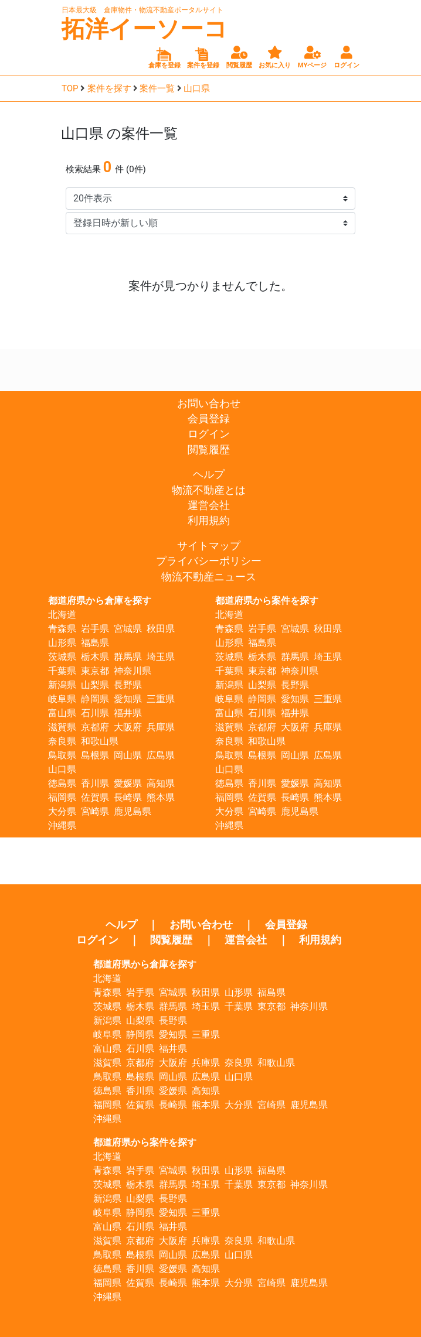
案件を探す (109, 88)
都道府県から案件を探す (266, 600)
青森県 (62, 628)
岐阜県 (62, 699)
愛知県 (128, 699)
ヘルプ (209, 474)
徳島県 (62, 783)
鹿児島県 (132, 811)
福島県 (95, 642)
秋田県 (161, 628)
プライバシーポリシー (209, 561)
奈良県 (62, 741)
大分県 (62, 811)
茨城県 (62, 656)
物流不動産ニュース (208, 577)
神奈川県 (132, 670)
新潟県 (62, 684)
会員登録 (209, 419)
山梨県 (95, 684)
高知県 (161, 783)
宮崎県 (95, 811)
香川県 (95, 783)
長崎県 (128, 797)
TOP (70, 88)
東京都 (95, 670)
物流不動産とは (209, 490)
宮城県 (128, 628)
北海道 (62, 614)
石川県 (95, 713)
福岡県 (62, 797)
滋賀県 (62, 727)
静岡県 (95, 699)
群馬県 (128, 656)
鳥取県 (62, 755)
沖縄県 (62, 825)
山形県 (62, 642)
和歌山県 (99, 741)
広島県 (161, 755)
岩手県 (95, 628)
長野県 (128, 684)
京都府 (95, 727)
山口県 (197, 88)
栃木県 (95, 656)
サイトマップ (208, 546)
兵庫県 (161, 727)
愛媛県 (128, 783)
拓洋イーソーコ (145, 29)
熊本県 (161, 797)
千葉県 (62, 670)
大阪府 (128, 727)
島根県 (95, 755)
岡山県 (128, 755)
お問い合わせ (208, 403)
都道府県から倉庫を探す (99, 600)
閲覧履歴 (209, 450)
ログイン (209, 434)
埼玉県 (161, 656)
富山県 (62, 713)
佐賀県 (95, 797)
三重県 (161, 699)
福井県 (128, 713)
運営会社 (209, 505)
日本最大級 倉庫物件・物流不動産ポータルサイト (142, 10)
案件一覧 (157, 88)
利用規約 (209, 520)
